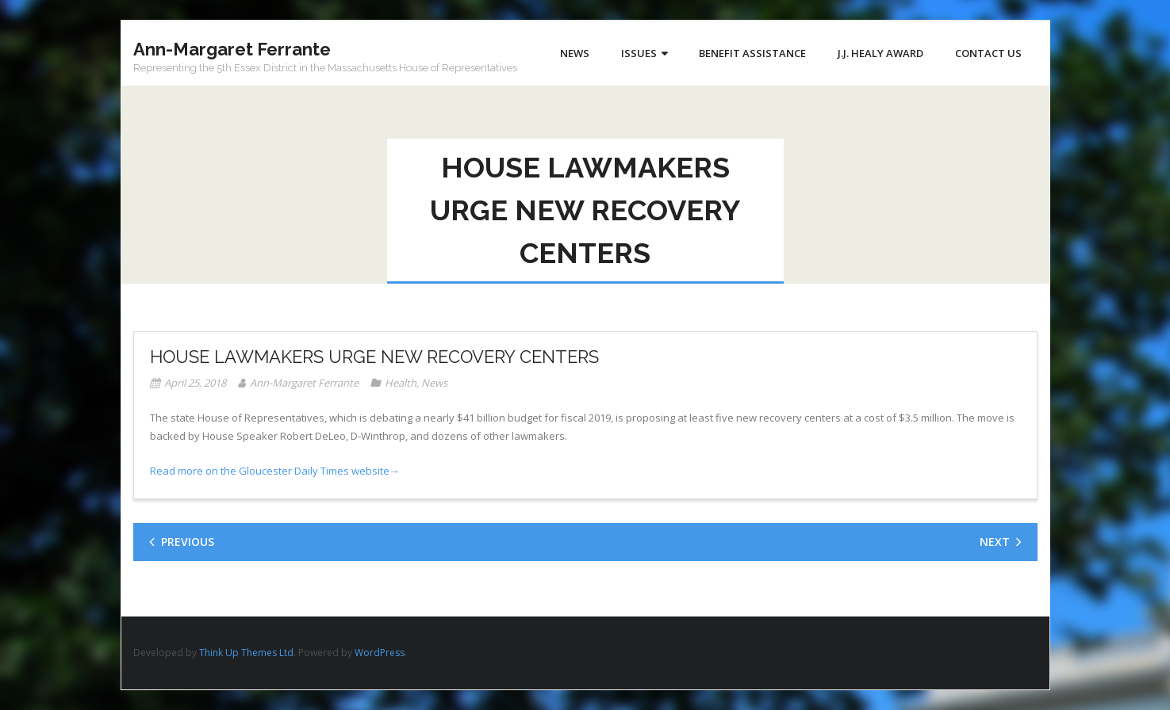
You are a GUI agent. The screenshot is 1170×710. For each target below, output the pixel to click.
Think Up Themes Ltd (246, 652)
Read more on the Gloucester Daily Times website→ (275, 471)
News (434, 383)
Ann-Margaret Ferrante (304, 383)
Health (400, 383)
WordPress (380, 652)
